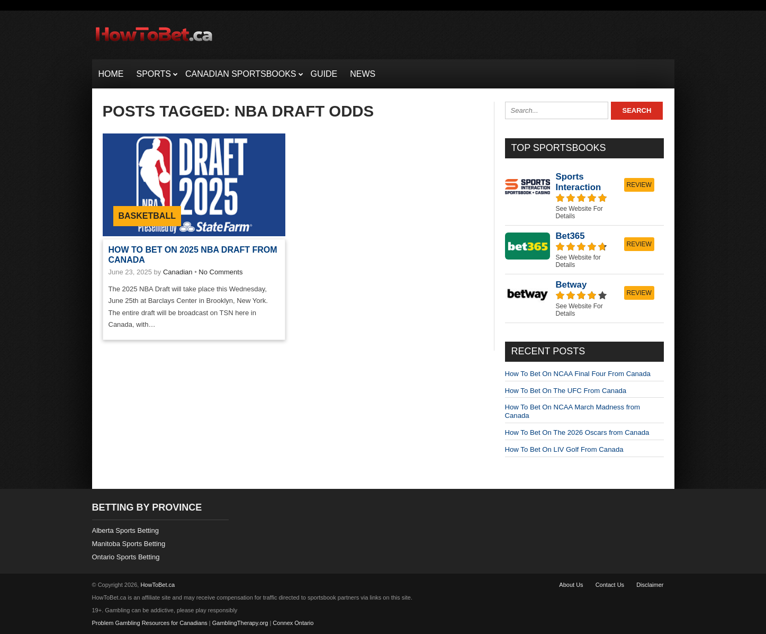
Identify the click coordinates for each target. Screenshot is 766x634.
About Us (571, 585)
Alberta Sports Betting (125, 530)
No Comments (220, 272)
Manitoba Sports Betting (129, 544)
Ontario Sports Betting (126, 557)
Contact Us (610, 585)
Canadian (178, 272)
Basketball (147, 215)
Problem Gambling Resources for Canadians (150, 623)
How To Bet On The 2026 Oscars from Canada (577, 432)
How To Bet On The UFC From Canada (566, 391)
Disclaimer (649, 585)
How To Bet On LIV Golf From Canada (564, 449)
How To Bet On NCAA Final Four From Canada (578, 374)
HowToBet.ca (157, 585)
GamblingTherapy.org (240, 623)
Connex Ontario (293, 623)
